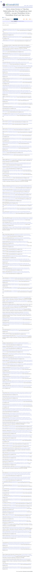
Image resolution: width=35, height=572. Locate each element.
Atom (25, 19)
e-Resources (31, 5)
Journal (27, 5)
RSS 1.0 (28, 19)
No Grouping (22, 21)
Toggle (1, 1)
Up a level (4, 17)
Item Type (18, 21)
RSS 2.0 (31, 19)
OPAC (25, 5)
